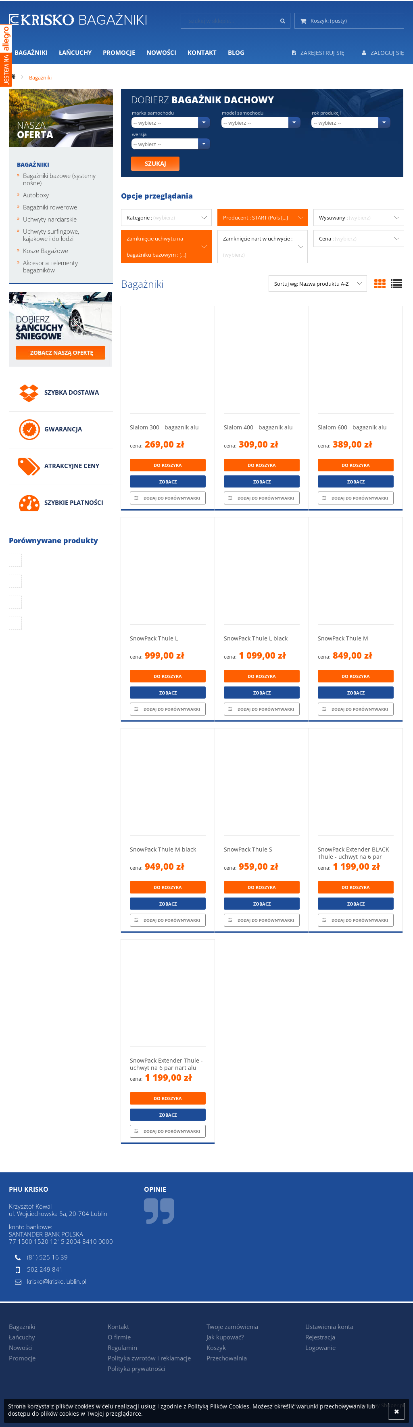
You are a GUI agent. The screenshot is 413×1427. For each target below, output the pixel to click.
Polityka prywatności (136, 1368)
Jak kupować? (225, 1337)
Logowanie (320, 1347)
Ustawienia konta (329, 1326)
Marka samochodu (153, 113)
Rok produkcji (326, 113)
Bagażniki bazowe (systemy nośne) (59, 179)
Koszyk (216, 1347)
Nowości (21, 1347)
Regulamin (122, 1347)
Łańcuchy (22, 1337)
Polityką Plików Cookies (218, 1406)
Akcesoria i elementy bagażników (50, 266)
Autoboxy (36, 195)
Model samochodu (242, 113)
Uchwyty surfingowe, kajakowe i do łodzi (51, 235)
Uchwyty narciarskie (50, 219)
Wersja (139, 134)
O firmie (119, 1337)
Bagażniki (33, 164)
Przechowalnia (226, 1358)
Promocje (22, 1358)
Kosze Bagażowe (45, 251)
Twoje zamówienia (232, 1326)
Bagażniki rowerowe (50, 207)
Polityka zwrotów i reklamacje (149, 1358)
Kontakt (118, 1326)
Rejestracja (320, 1337)
